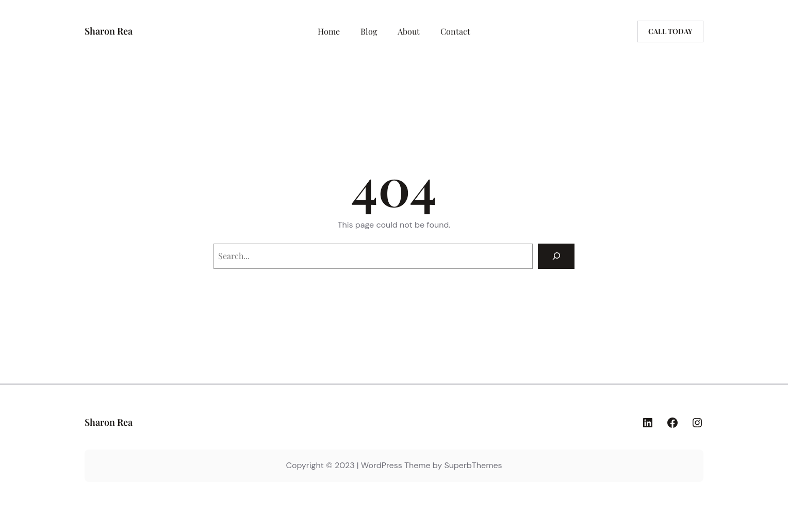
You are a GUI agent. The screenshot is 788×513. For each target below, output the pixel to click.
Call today (670, 31)
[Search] (556, 256)
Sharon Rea (109, 31)
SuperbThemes (473, 465)
